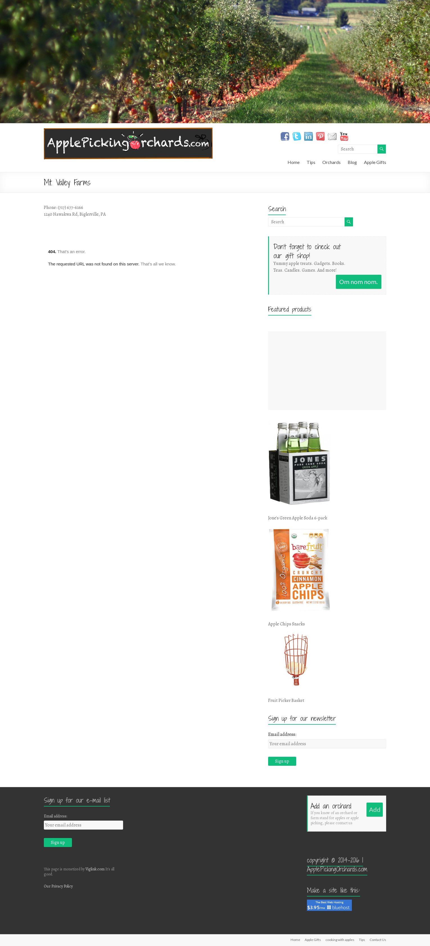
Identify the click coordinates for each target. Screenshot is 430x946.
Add (375, 809)
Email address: (282, 734)
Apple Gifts (375, 162)
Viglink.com (95, 869)
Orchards (331, 162)
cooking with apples (339, 940)
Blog (352, 162)
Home (294, 162)
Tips (311, 162)
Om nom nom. (358, 281)
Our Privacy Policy (58, 886)
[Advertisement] (327, 370)
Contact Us (378, 940)
